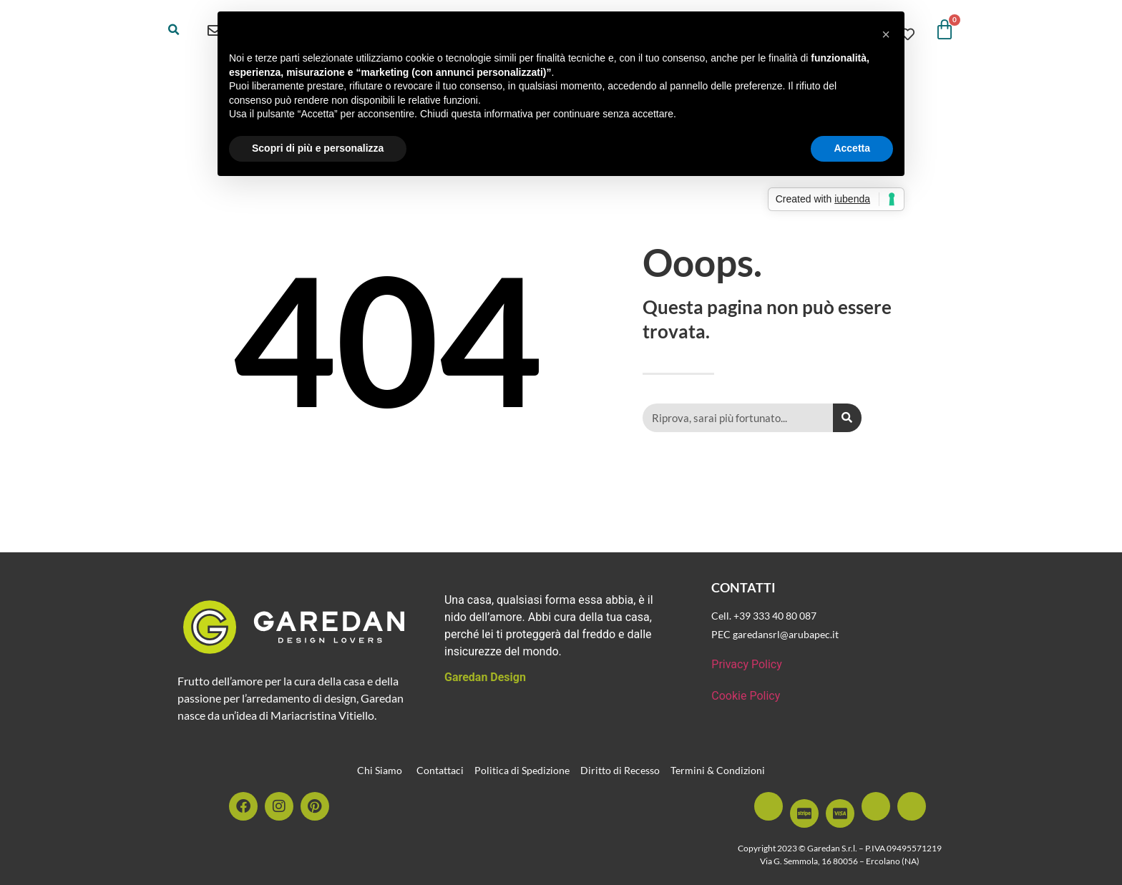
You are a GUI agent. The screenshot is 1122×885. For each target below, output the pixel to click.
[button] (174, 30)
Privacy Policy (746, 664)
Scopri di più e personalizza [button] (318, 148)
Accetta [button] (852, 148)
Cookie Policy (745, 696)
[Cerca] (847, 418)
